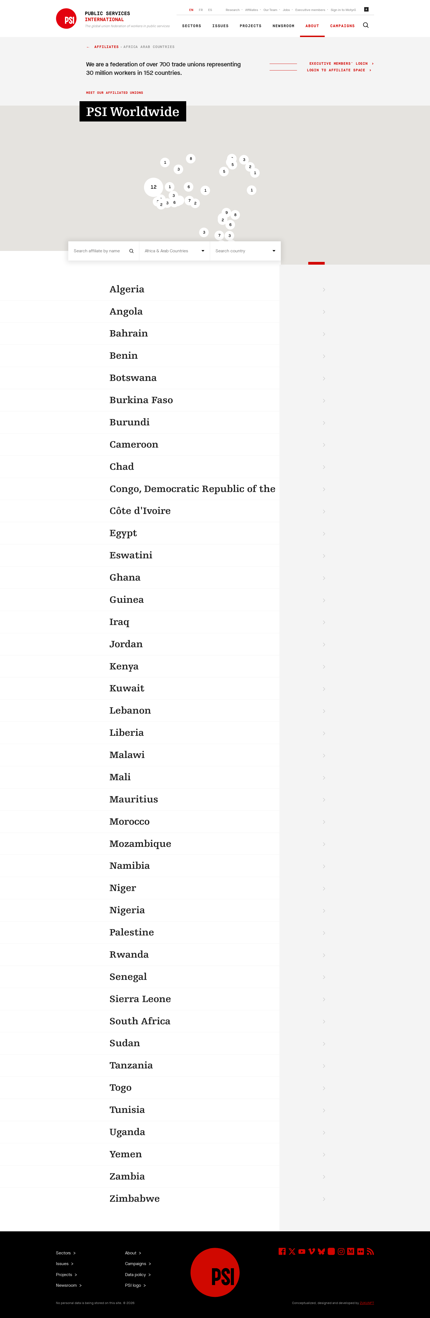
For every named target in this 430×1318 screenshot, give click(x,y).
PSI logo (133, 1285)
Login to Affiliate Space (337, 70)
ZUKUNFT (367, 1303)
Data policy (136, 1274)
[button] (178, 169)
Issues (220, 26)
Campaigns (342, 26)
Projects (251, 26)
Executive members (310, 10)
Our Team (270, 10)
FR (201, 10)
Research (233, 10)
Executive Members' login (338, 64)
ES (210, 10)
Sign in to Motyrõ (343, 10)
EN (191, 10)
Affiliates (251, 10)
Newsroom (284, 26)
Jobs (286, 10)
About (312, 26)
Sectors (191, 26)
